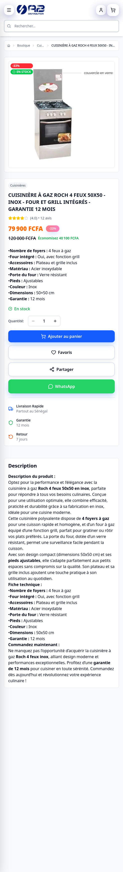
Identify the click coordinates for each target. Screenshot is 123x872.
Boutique (23, 46)
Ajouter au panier (61, 336)
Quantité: (16, 321)
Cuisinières (40, 46)
